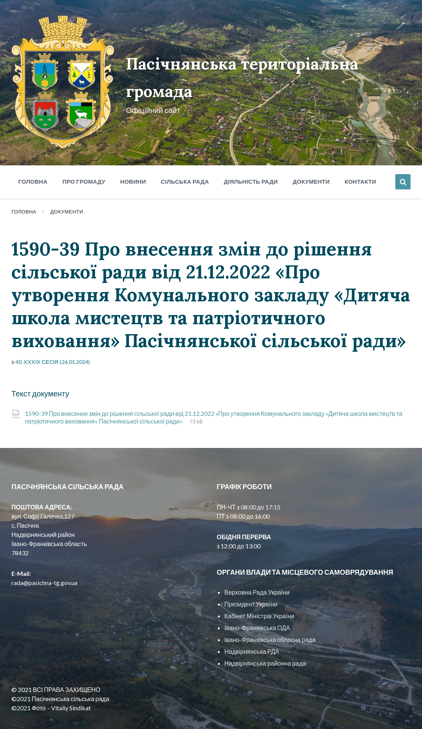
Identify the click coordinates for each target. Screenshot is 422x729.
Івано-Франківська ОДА (257, 609)
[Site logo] (56, 128)
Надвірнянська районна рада (265, 645)
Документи (66, 193)
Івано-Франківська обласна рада (270, 621)
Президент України (250, 586)
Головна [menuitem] (32, 163)
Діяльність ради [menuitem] (251, 163)
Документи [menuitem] (311, 163)
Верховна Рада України (257, 574)
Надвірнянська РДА (251, 633)
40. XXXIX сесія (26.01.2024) (52, 344)
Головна (23, 193)
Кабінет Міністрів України (259, 597)
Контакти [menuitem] (360, 163)
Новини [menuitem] (133, 163)
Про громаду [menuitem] (83, 163)
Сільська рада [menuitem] (185, 163)
